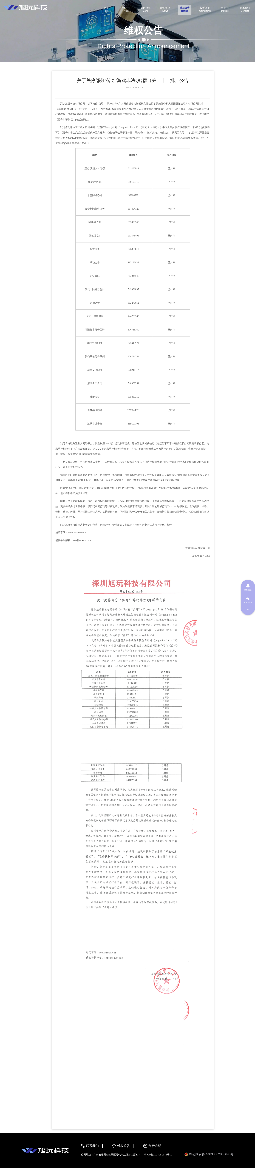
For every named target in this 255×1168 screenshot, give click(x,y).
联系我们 (92, 1146)
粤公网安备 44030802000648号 (209, 1154)
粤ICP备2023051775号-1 (158, 1154)
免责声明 (154, 1146)
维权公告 (123, 1146)
